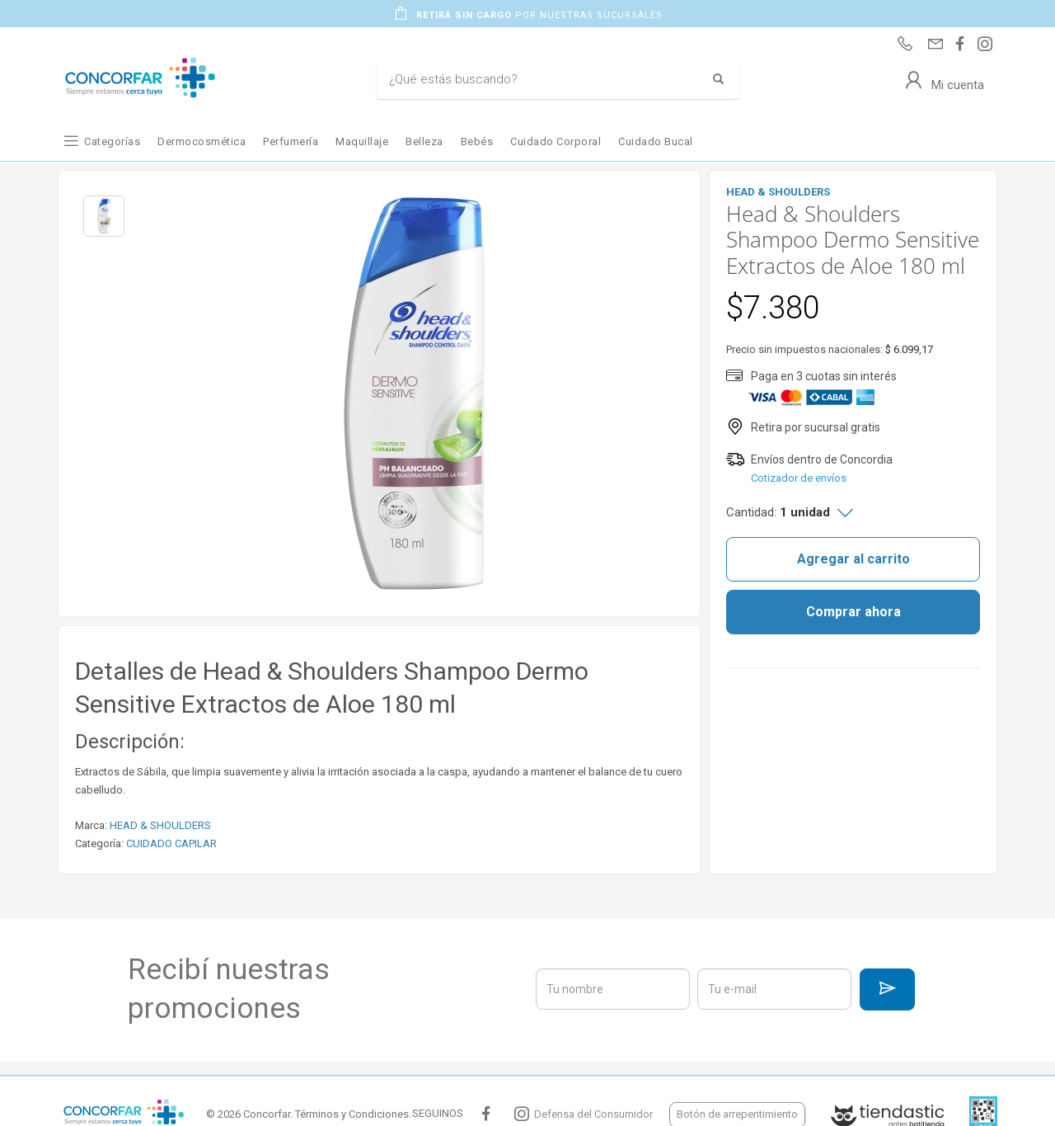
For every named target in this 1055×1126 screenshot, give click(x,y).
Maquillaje (361, 141)
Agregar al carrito (853, 559)
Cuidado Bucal (655, 141)
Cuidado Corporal (555, 141)
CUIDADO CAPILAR (171, 843)
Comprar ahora (853, 612)
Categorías (112, 141)
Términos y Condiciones (352, 1114)
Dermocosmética (201, 141)
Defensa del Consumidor (593, 1114)
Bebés (477, 141)
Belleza (424, 141)
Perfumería (290, 141)
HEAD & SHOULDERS (160, 825)
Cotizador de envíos (798, 478)
